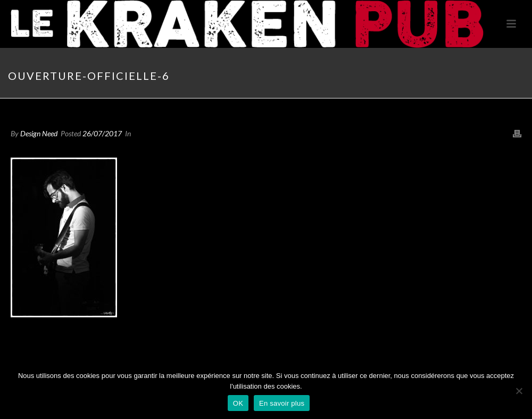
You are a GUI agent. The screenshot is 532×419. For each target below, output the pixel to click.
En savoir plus (281, 403)
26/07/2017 (102, 133)
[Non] (518, 390)
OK (238, 403)
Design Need (38, 133)
